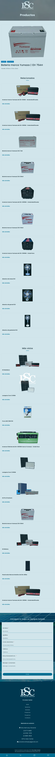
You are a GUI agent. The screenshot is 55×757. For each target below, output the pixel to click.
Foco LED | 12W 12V (7, 421)
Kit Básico (5, 549)
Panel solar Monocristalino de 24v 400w (14, 574)
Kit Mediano (6, 370)
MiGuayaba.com (36, 751)
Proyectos (27, 715)
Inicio (27, 704)
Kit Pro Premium (7, 498)
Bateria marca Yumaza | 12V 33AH (12, 228)
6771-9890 (28, 731)
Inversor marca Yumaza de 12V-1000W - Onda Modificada (20, 125)
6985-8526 (27, 736)
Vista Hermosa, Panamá (27, 728)
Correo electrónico (8, 642)
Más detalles (6, 104)
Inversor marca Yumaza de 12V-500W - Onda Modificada (20, 100)
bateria (4, 61)
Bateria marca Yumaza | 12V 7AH (12, 151)
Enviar (27, 674)
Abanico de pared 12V (9, 304)
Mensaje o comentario (9, 663)
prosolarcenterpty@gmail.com (27, 742)
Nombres (6, 628)
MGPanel (29, 751)
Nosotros (27, 707)
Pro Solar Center (27, 739)
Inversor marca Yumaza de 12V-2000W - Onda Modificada (20, 202)
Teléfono (5, 649)
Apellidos (5, 635)
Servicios (27, 710)
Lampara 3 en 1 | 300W (9, 472)
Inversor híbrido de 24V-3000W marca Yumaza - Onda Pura (21, 447)
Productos (27, 712)
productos (10, 61)
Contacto (27, 718)
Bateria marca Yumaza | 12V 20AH (12, 176)
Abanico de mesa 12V (8, 279)
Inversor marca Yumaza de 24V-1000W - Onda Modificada (20, 600)
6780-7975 (27, 733)
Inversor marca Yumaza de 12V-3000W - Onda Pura (18, 253)
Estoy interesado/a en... (10, 656)
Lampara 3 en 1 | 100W (9, 395)
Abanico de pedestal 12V (10, 330)
